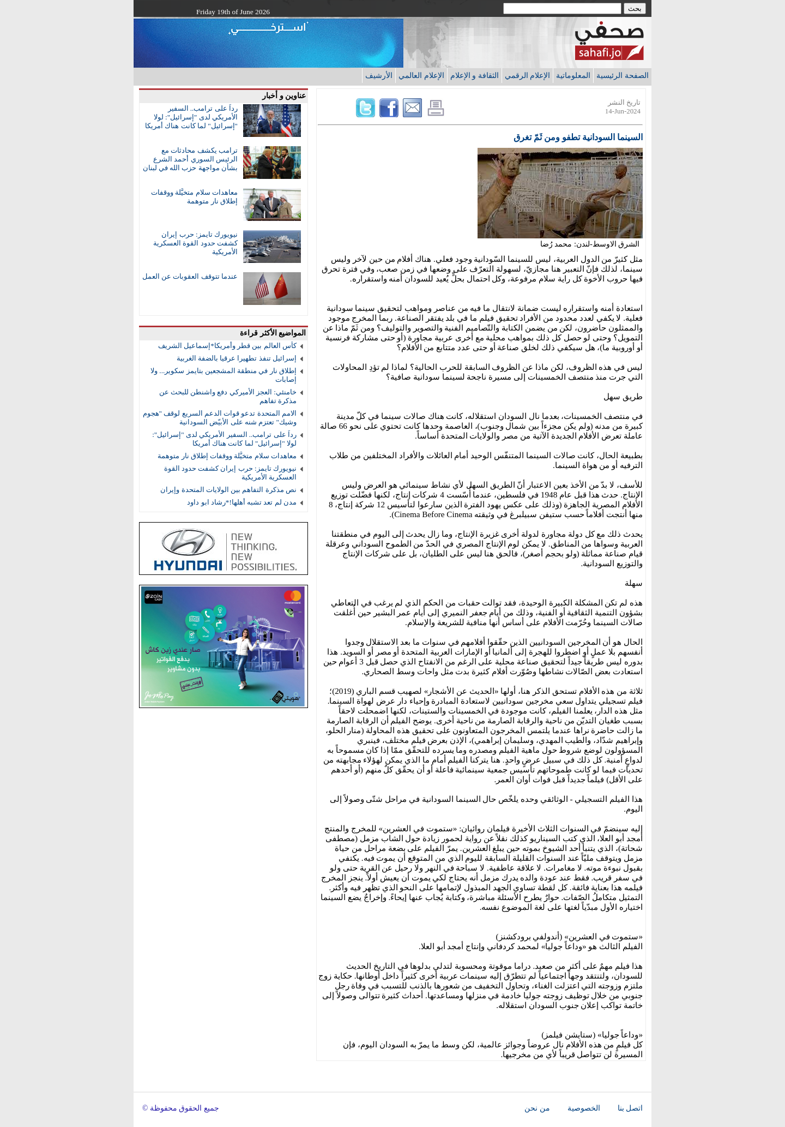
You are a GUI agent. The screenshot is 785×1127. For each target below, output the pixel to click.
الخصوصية (583, 1108)
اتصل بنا (630, 1108)
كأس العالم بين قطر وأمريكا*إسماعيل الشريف (227, 345)
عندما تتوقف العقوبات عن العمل (190, 276)
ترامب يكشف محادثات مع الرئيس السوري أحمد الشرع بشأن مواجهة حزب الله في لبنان (190, 159)
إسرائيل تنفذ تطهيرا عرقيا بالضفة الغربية (237, 358)
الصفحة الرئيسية (622, 75)
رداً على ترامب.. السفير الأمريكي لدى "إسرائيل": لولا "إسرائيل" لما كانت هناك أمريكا (191, 117)
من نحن (537, 1108)
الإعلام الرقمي (528, 75)
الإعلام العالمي (421, 75)
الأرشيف (378, 75)
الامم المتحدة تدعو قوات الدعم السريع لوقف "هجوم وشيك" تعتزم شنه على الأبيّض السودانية (220, 417)
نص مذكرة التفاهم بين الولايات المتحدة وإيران (228, 489)
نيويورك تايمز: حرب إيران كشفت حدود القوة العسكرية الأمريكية (195, 243)
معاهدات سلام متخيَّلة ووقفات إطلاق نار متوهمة (194, 196)
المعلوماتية (573, 75)
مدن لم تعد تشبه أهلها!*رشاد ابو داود (242, 502)
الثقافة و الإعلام (474, 75)
